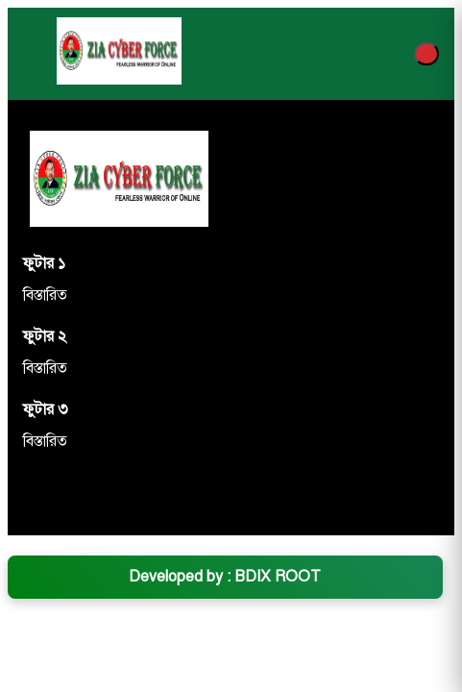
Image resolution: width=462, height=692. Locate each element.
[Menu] (426, 53)
